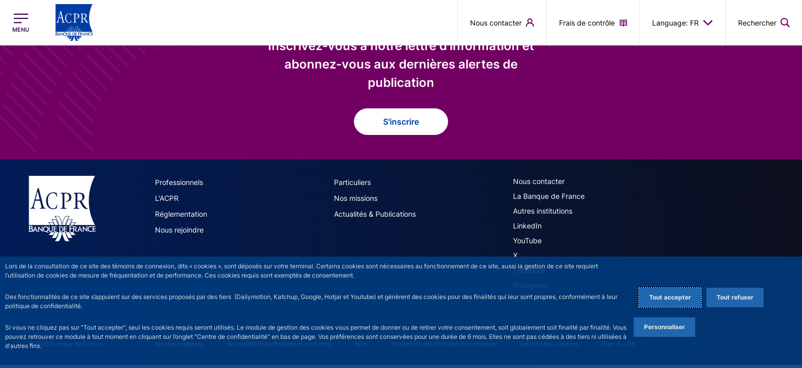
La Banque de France (549, 196)
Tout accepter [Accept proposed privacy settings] (670, 297)
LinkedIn (527, 225)
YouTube (527, 240)
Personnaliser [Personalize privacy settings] (664, 327)
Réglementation (181, 214)
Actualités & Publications (375, 214)
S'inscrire (401, 122)
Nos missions (355, 198)
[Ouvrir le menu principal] (20, 22)
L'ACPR (167, 198)
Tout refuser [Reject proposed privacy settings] (735, 297)
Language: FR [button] (682, 22)
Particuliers (352, 182)
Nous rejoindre (179, 229)
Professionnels (179, 182)
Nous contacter (539, 181)
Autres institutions (542, 210)
